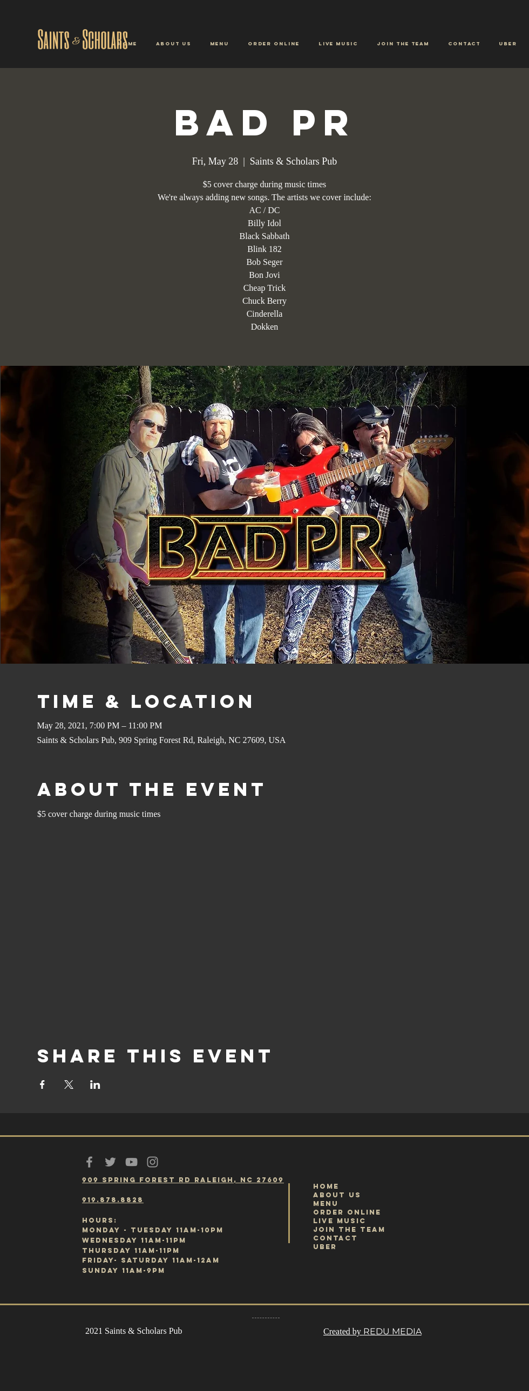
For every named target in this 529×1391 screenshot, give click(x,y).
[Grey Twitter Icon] (110, 1162)
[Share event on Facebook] (42, 1084)
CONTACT (335, 1238)
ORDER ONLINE (347, 1212)
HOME (326, 1186)
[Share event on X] (69, 1084)
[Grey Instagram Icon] (152, 1162)
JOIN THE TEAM (349, 1229)
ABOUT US (337, 1195)
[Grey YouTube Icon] (131, 1162)
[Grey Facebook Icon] (89, 1162)
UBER (325, 1247)
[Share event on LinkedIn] (95, 1084)
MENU (325, 1203)
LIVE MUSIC (339, 1221)
